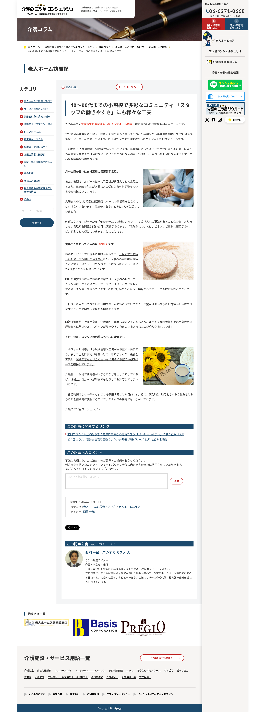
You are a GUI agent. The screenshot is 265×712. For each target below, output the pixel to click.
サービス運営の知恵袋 (36, 108)
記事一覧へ (130, 87)
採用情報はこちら (225, 108)
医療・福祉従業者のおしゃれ (38, 163)
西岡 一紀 (89, 511)
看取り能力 (182, 670)
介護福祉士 (112, 677)
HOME (235, 120)
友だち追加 (225, 85)
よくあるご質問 (37, 694)
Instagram (220, 120)
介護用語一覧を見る (162, 657)
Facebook (213, 120)
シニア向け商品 (32, 131)
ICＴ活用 (168, 670)
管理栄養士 (145, 677)
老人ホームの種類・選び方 (99, 507)
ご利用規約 (93, 694)
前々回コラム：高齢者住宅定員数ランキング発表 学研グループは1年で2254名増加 (117, 439)
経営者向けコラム (33, 139)
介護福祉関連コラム (225, 62)
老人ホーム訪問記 (129, 507)
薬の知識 (28, 173)
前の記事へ (72, 87)
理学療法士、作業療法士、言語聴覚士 (68, 677)
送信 (176, 481)
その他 (27, 199)
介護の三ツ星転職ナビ (36, 146)
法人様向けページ (225, 96)
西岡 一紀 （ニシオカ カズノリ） (108, 552)
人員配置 (39, 677)
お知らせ (57, 694)
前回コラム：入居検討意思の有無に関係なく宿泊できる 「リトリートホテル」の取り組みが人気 (125, 434)
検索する (37, 222)
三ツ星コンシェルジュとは (225, 51)
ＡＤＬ (130, 670)
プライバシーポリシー (118, 694)
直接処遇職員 (44, 670)
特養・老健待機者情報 (225, 72)
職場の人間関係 (32, 180)
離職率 (27, 677)
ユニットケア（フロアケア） (90, 670)
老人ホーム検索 (225, 41)
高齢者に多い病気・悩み (37, 116)
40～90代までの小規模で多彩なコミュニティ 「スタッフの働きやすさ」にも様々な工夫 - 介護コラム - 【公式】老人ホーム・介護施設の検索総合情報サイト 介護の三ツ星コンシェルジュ (47, 9)
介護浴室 (29, 670)
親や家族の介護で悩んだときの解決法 (38, 189)
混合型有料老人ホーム (149, 670)
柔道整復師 (97, 677)
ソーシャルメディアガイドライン (155, 694)
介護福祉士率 (129, 677)
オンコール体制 (63, 670)
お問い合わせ (213, 26)
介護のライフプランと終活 (38, 124)
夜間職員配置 (116, 670)
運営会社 (74, 694)
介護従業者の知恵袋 (34, 154)
